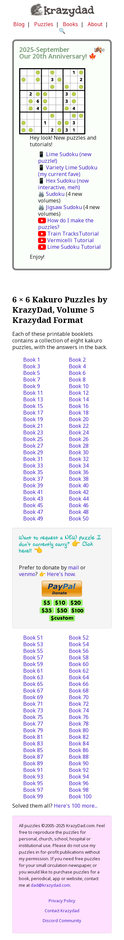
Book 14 (79, 399)
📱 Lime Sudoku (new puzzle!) (65, 157)
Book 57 (33, 657)
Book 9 (31, 386)
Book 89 (33, 763)
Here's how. (61, 574)
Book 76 (79, 717)
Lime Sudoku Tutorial (74, 246)
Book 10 (79, 386)
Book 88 (79, 756)
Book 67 (33, 690)
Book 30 (79, 452)
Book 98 (79, 789)
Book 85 (33, 750)
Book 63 (33, 677)
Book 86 (79, 750)
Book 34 (79, 465)
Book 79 (33, 730)
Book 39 (33, 485)
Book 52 (79, 637)
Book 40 (79, 485)
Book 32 (79, 459)
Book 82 (79, 736)
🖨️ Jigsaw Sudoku (60, 207)
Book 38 (79, 478)
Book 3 (31, 366)
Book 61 (33, 670)
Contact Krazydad (62, 911)
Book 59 (33, 664)
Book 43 (33, 498)
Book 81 (33, 736)
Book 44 (79, 498)
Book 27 (33, 445)
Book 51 (33, 637)
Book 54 (79, 644)
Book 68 (79, 690)
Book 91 (33, 770)
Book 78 (79, 723)
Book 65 (33, 684)
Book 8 (77, 379)
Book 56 (79, 650)
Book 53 (33, 644)
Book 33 (33, 465)
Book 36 (79, 472)
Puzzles (43, 24)
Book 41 (33, 492)
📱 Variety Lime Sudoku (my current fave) (67, 171)
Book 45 (33, 505)
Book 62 (79, 670)
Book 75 (33, 717)
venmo (27, 574)
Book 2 (77, 359)
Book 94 (79, 776)
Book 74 (79, 710)
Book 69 (33, 697)
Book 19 (33, 419)
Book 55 (33, 650)
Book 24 (79, 432)
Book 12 (79, 392)
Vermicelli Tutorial (70, 240)
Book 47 (33, 511)
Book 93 (33, 776)
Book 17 (33, 412)
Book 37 (33, 478)
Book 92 (79, 770)
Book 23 (33, 432)
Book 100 (80, 796)
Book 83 (33, 743)
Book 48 (79, 511)
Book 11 (33, 392)
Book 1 (31, 359)
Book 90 (79, 763)
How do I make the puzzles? (66, 224)
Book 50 (79, 518)
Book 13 (33, 399)
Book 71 (33, 703)
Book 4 (77, 366)
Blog (18, 24)
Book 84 (79, 743)
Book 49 (33, 518)
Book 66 (79, 684)
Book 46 (79, 505)
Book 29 (33, 452)
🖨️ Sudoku (51, 194)
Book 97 (33, 789)
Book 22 (79, 425)
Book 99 (33, 796)
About (95, 24)
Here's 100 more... (76, 805)
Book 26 (79, 439)
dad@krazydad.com (50, 885)
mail (73, 567)
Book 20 (79, 419)
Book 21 (33, 425)
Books (70, 24)
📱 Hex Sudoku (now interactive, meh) (63, 184)
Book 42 (79, 492)
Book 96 (79, 783)
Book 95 (33, 783)
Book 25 (33, 439)
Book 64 (79, 677)
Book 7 (31, 379)
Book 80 (79, 730)
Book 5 (31, 373)
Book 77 (33, 723)
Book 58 (79, 657)
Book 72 (79, 703)
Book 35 (33, 472)
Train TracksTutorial (73, 233)
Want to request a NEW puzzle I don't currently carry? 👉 (60, 541)
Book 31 (33, 459)
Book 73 (33, 710)
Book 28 (79, 445)
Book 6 (77, 373)
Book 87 (33, 756)
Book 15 (33, 406)
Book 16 (79, 406)
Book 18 (79, 412)
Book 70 (79, 697)
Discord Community (62, 920)
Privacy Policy (62, 901)
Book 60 (79, 664)
